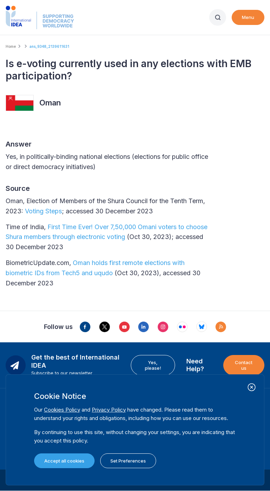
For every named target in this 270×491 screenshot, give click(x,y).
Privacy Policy (109, 409)
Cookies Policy (62, 409)
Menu (248, 17)
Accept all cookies (64, 461)
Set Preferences (128, 461)
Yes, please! (153, 365)
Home (11, 46)
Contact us (243, 365)
